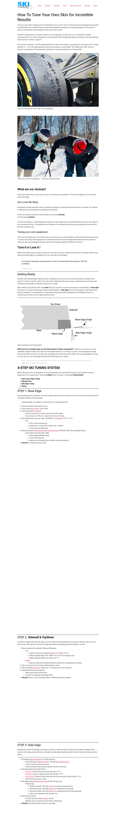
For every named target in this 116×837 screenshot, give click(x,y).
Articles (47, 6)
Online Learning (75, 6)
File (35, 418)
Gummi (46, 798)
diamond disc (64, 762)
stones (51, 786)
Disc (60, 781)
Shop (65, 6)
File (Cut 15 (30, 776)
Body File (54, 653)
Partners (87, 6)
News (95, 6)
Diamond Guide (40, 431)
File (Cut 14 (30, 774)
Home (40, 6)
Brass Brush (34, 409)
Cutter (28, 660)
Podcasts (56, 6)
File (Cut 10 (30, 772)
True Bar (38, 411)
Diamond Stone (53, 431)
